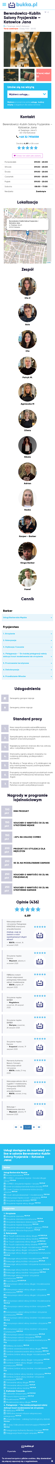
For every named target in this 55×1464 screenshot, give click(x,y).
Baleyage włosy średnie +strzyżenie (25, 1272)
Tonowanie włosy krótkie (19, 1385)
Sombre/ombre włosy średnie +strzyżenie (27, 1374)
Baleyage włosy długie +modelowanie (26, 1247)
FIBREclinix (14, 1411)
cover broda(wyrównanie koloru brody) (26, 1186)
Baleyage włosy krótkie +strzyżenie (24, 1261)
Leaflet (49, 262)
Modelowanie (14, 1399)
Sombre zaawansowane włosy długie (25, 1348)
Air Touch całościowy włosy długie (25, 1236)
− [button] (6, 214)
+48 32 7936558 (29, 136)
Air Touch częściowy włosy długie (24, 1241)
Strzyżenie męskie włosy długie (22, 1203)
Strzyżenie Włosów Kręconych (22, 1230)
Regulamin (27, 1451)
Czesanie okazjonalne (19, 1393)
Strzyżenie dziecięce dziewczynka (24, 1222)
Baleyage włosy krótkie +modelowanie (26, 1258)
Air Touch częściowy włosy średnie (25, 1244)
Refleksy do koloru (16, 1346)
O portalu (11, 1451)
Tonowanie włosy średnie (20, 1388)
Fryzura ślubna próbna (19, 1396)
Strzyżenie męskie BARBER (20, 1200)
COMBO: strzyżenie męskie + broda (24, 1184)
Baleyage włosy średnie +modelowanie (26, 1270)
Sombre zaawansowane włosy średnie (26, 1351)
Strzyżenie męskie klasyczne (21, 1225)
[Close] (52, 1461)
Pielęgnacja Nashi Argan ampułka (23, 1433)
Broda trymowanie (16, 1175)
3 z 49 (27, 1127)
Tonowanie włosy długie (19, 1382)
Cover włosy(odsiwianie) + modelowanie (26, 1195)
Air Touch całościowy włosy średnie (26, 1239)
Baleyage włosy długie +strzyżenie (24, 1250)
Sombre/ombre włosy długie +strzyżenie (26, 1360)
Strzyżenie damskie (17, 1216)
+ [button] (6, 210)
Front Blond (15, 1281)
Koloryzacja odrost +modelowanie (24, 1334)
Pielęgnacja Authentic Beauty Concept (26, 1430)
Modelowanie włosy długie (20, 1402)
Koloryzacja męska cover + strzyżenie (25, 1198)
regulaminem (31, 1461)
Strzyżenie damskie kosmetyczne (23, 1219)
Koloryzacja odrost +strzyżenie (22, 1337)
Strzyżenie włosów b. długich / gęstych (26, 1227)
